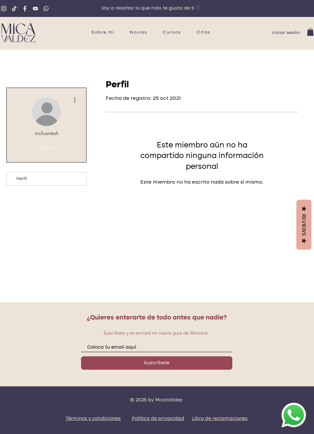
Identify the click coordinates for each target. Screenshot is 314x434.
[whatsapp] (46, 8)
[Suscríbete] (156, 363)
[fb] (25, 8)
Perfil (21, 179)
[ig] (3, 8)
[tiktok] (14, 8)
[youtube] (35, 8)
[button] (310, 32)
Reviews (304, 224)
